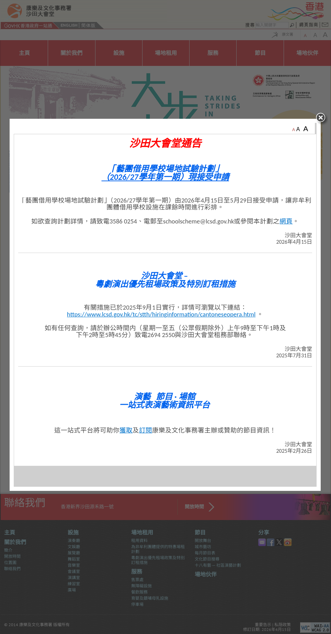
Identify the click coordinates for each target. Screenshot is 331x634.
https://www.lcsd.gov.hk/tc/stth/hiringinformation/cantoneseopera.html (161, 324)
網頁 (286, 231)
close (322, 128)
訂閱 (145, 440)
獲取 (126, 440)
